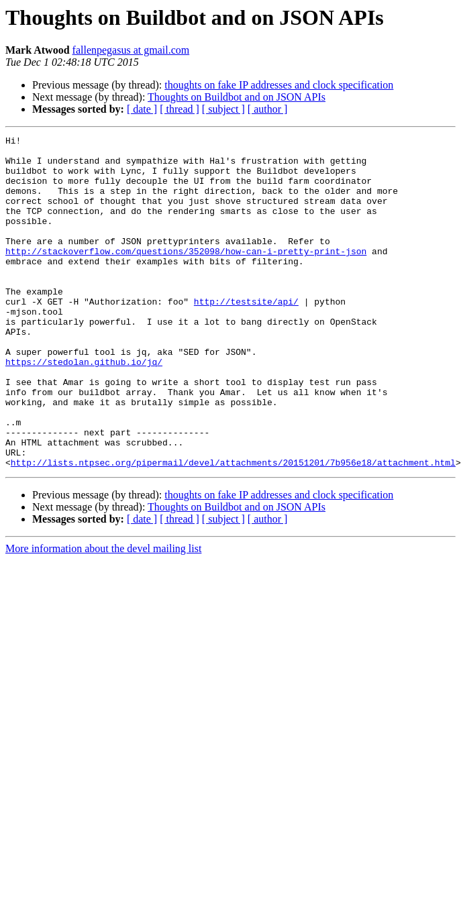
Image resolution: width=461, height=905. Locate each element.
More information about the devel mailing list (103, 615)
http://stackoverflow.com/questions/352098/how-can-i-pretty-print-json (185, 275)
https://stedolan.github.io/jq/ (83, 408)
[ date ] (142, 109)
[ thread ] (179, 109)
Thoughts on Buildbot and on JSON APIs (236, 97)
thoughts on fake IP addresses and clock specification (278, 85)
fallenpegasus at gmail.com (131, 50)
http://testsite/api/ (246, 335)
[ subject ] (223, 109)
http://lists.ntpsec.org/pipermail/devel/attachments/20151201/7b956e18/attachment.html (233, 529)
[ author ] (268, 109)
